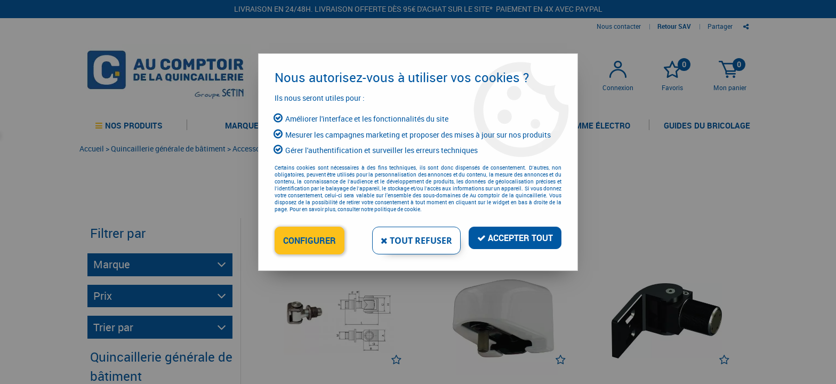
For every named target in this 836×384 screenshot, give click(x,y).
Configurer (309, 240)
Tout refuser (416, 240)
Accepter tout (515, 238)
